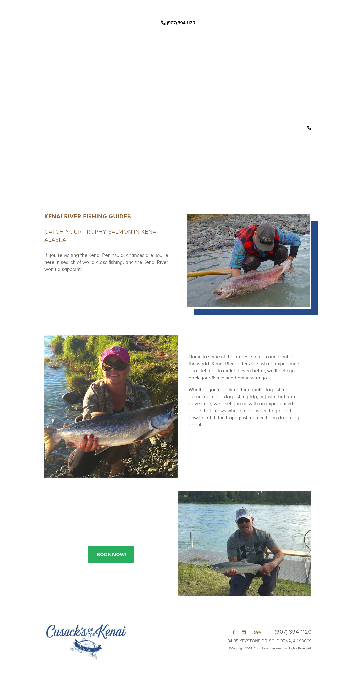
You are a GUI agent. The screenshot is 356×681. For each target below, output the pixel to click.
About (195, 75)
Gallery (211, 75)
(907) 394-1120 (178, 22)
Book (226, 75)
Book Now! (111, 554)
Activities (148, 75)
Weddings (172, 75)
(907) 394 (293, 632)
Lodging (129, 75)
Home (113, 75)
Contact (241, 75)
